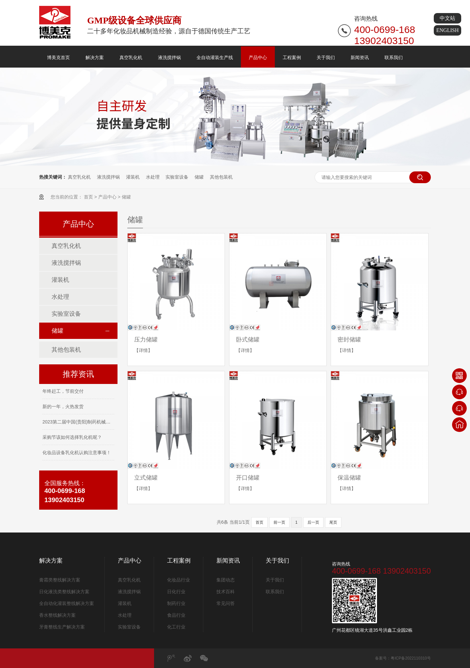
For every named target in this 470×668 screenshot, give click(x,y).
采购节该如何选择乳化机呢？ (72, 437)
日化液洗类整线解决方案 (64, 591)
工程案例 (292, 57)
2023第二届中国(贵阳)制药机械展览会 (80, 422)
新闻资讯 (360, 57)
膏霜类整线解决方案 (59, 579)
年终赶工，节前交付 (63, 391)
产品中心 (258, 57)
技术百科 (225, 591)
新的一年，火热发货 (63, 407)
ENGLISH (447, 30)
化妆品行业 (178, 579)
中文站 (447, 18)
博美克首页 (58, 57)
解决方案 (95, 57)
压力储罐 (146, 339)
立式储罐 (146, 477)
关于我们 (326, 57)
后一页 (313, 522)
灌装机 (133, 177)
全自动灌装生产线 (214, 57)
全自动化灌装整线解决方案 (66, 603)
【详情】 (143, 350)
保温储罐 (349, 477)
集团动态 (225, 579)
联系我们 (393, 57)
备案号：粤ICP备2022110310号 (403, 658)
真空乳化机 (130, 57)
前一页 (279, 522)
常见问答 (225, 603)
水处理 (153, 177)
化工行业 (176, 626)
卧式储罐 (247, 339)
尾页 (333, 522)
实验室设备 (176, 177)
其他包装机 (221, 177)
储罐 (199, 177)
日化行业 (176, 591)
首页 (88, 196)
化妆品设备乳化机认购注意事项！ (76, 453)
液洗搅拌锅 (169, 57)
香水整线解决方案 (57, 615)
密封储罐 (349, 339)
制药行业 (176, 603)
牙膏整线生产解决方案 (62, 626)
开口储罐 (247, 477)
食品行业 (176, 615)
